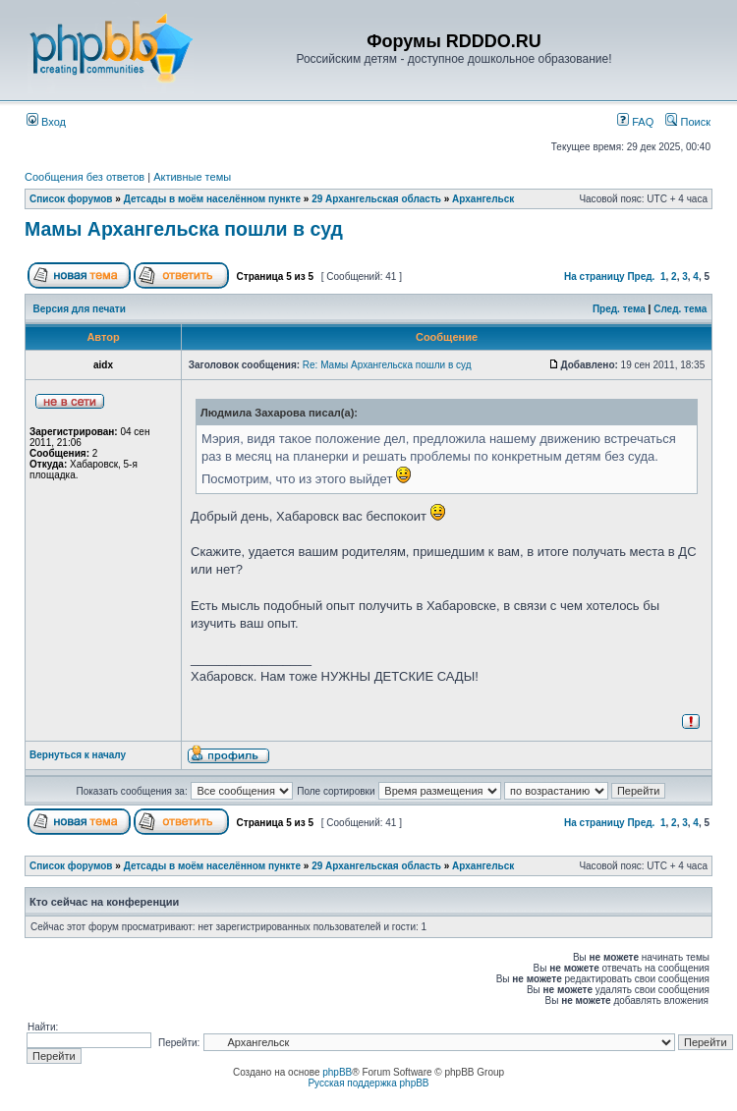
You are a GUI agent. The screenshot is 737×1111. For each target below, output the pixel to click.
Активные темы (192, 177)
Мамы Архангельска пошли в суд (184, 229)
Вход (46, 122)
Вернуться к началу (77, 755)
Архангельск (483, 199)
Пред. (640, 276)
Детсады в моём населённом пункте (212, 199)
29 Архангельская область (376, 199)
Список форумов (71, 199)
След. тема (680, 309)
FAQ (635, 122)
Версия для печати (79, 309)
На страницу (594, 276)
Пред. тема (619, 309)
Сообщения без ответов (84, 177)
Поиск (687, 122)
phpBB (337, 1072)
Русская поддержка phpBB (368, 1083)
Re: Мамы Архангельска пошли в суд (387, 365)
